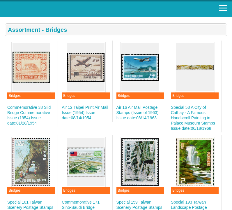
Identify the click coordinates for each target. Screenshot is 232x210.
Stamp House (36, 9)
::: (6, 19)
